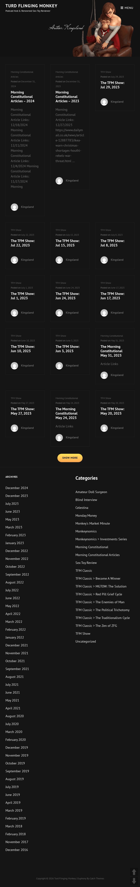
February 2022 (15, 629)
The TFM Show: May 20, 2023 (112, 411)
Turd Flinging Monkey (31, 6)
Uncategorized (85, 641)
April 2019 (12, 802)
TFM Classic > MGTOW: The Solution (100, 586)
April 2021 (12, 708)
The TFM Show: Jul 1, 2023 (23, 295)
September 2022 (17, 574)
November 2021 (16, 653)
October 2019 (15, 763)
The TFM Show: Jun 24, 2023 (67, 295)
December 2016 (16, 850)
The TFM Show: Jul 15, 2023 (67, 243)
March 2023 (13, 527)
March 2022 (13, 622)
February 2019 (15, 818)
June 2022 (12, 598)
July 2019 (12, 787)
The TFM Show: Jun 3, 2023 (67, 348)
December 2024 (16, 488)
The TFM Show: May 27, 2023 (23, 411)
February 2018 (15, 834)
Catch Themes (97, 878)
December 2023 (16, 496)
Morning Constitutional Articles (97, 555)
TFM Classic (83, 570)
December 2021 (16, 645)
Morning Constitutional (112, 335)
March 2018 (13, 826)
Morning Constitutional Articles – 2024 (22, 96)
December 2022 (16, 551)
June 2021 (12, 692)
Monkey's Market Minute (92, 523)
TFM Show (106, 72)
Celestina (81, 508)
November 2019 (16, 755)
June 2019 (12, 795)
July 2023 (12, 503)
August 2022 (14, 582)
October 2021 (15, 661)
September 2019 (17, 771)
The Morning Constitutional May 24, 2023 (66, 413)
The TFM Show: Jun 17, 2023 (112, 295)
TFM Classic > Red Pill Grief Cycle (98, 594)
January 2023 (14, 543)
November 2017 (16, 842)
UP (134, 872)
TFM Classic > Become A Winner (97, 578)
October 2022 (15, 566)
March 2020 (13, 732)
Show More (70, 457)
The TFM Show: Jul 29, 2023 (112, 84)
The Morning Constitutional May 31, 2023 (111, 351)
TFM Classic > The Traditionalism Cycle (102, 618)
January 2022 (14, 637)
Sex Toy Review (86, 563)
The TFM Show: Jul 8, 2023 (112, 243)
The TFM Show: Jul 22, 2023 (23, 243)
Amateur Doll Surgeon (91, 492)
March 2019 (13, 810)
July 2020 (12, 724)
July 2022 (12, 590)
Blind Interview (86, 500)
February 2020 (15, 740)
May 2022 (12, 606)
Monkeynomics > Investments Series (101, 539)
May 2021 (12, 700)
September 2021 (17, 669)
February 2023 (15, 535)
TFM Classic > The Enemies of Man (99, 602)
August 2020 (14, 716)
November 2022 (16, 559)
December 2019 (16, 747)
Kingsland (27, 207)
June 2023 (12, 511)
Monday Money (86, 515)
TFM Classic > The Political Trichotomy (102, 610)
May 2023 (12, 519)
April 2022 (12, 614)
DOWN (134, 881)
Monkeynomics (86, 531)
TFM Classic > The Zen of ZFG (96, 626)
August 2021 (14, 677)
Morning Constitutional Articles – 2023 (67, 96)
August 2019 (14, 779)
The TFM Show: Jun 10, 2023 (23, 348)
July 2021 (12, 684)
